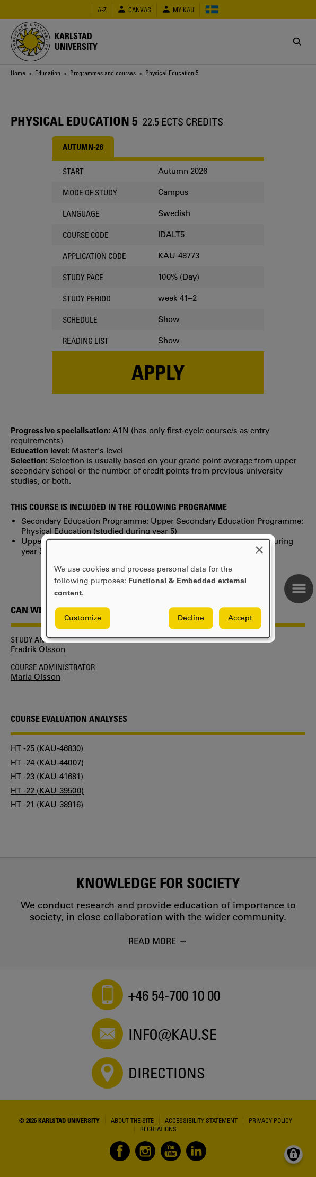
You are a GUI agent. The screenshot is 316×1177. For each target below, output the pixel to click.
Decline (191, 618)
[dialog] (158, 588)
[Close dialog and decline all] (259, 545)
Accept (240, 618)
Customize (82, 618)
